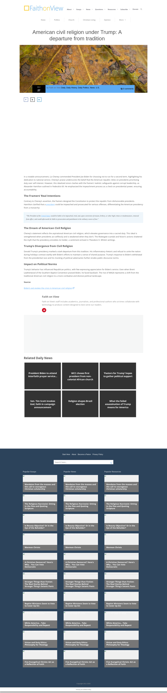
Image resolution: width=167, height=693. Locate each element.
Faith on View (55, 88)
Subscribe (126, 9)
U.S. (98, 88)
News (90, 9)
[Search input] (81, 462)
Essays (80, 9)
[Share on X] (32, 99)
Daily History (71, 88)
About (71, 9)
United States (45, 216)
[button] (141, 9)
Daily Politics (83, 88)
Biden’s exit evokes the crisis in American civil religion (49, 288)
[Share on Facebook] (26, 99)
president (50, 204)
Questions (101, 9)
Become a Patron (84, 454)
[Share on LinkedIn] (39, 99)
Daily (63, 88)
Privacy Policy (97, 454)
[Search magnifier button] (111, 462)
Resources (113, 9)
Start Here (66, 454)
